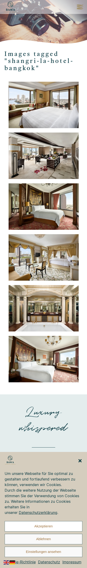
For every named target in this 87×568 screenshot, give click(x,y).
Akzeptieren (43, 526)
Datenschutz (49, 562)
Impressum (71, 562)
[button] (80, 460)
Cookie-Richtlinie (21, 562)
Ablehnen (43, 539)
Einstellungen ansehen (43, 552)
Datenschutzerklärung (38, 512)
